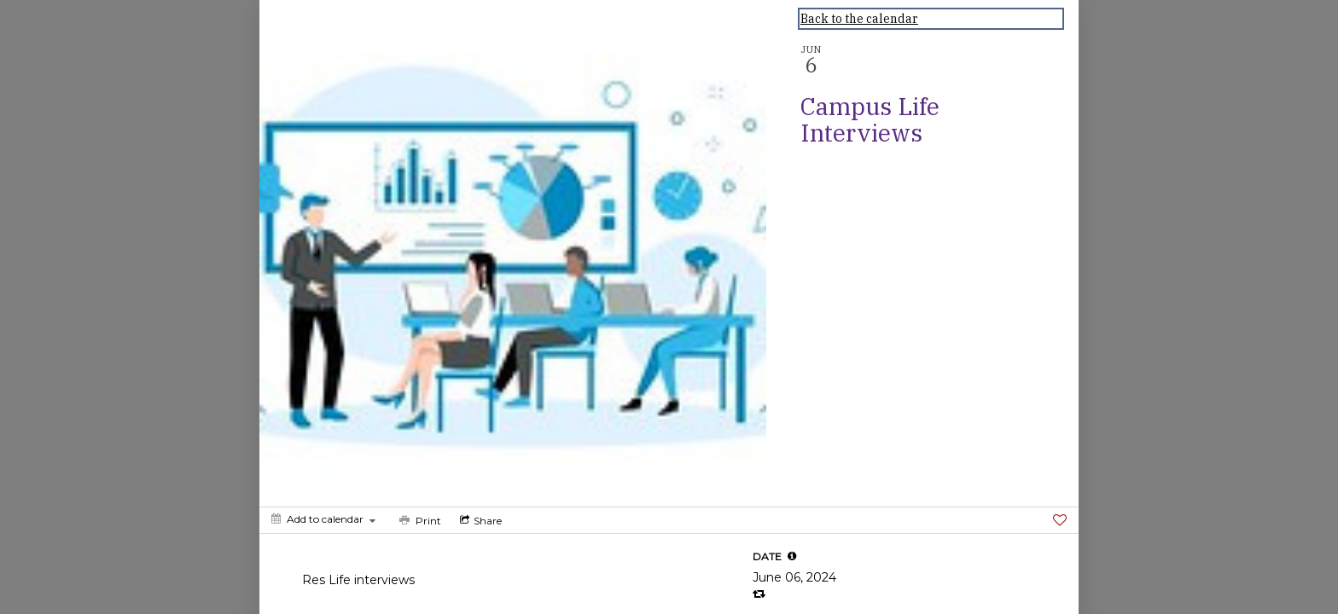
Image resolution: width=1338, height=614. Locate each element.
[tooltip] (792, 556)
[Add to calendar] (323, 518)
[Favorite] (1059, 520)
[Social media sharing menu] (479, 520)
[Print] (418, 520)
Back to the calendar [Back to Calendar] (859, 18)
